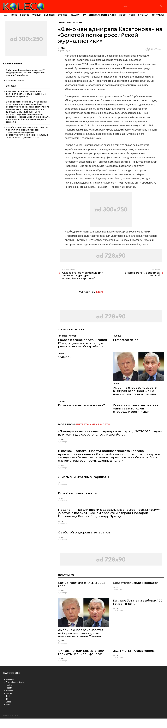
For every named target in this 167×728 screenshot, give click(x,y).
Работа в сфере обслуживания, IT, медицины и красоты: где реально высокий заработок (83, 343)
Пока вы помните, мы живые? (81, 405)
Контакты (158, 15)
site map (143, 15)
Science (24, 15)
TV (84, 15)
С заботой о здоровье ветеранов (84, 532)
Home (13, 15)
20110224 (65, 357)
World (36, 15)
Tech (132, 15)
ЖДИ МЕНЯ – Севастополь (134, 650)
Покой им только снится (77, 493)
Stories (62, 15)
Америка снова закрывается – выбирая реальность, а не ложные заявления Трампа (137, 391)
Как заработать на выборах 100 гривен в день (137, 602)
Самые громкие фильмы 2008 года (81, 584)
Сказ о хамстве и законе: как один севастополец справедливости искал (135, 408)
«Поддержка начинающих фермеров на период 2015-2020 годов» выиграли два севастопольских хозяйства (110, 433)
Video (122, 15)
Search (161, 7)
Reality (75, 15)
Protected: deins (125, 340)
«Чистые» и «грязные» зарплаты (83, 477)
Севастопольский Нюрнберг (135, 582)
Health (9, 685)
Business (49, 15)
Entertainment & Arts (102, 15)
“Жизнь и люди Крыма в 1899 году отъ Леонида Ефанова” (81, 652)
